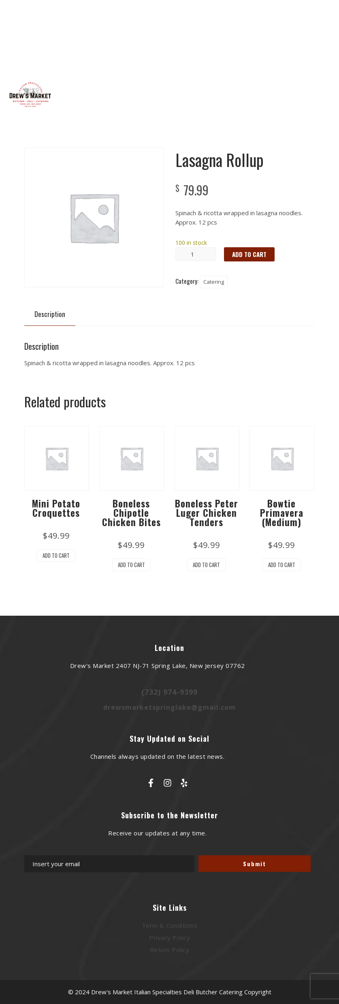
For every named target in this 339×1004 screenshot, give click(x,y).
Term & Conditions (170, 925)
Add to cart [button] (56, 555)
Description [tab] (49, 314)
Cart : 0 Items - (302, 57)
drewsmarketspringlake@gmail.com (169, 707)
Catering (213, 281)
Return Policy (170, 950)
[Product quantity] (195, 254)
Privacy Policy (169, 937)
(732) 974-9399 (169, 692)
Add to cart (249, 254)
